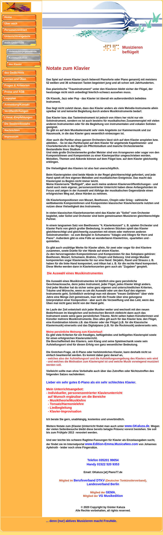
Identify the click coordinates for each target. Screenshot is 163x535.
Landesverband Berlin (103, 484)
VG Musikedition (111, 496)
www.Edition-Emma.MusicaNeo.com (111, 444)
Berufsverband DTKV (89, 480)
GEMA (110, 492)
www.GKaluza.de (137, 426)
